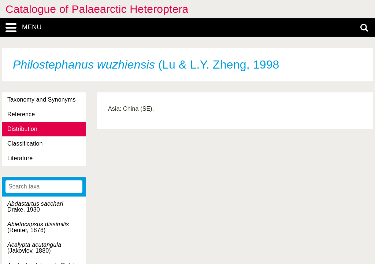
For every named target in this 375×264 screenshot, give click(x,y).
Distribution (22, 129)
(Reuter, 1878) (38, 227)
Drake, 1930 (35, 207)
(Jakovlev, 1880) (34, 248)
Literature (20, 158)
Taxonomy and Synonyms (41, 99)
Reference (21, 114)
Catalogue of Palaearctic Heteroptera (96, 9)
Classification (25, 143)
